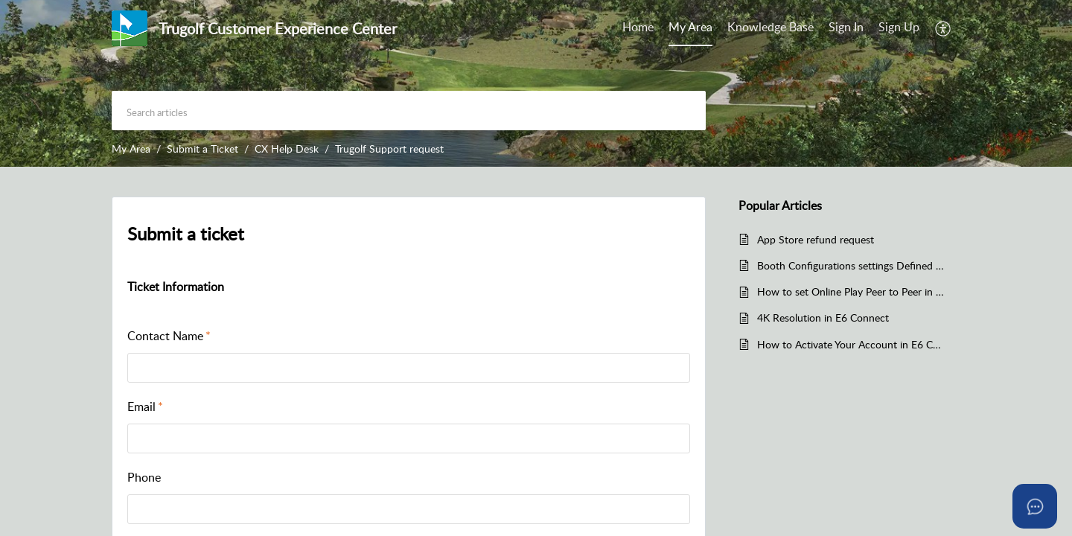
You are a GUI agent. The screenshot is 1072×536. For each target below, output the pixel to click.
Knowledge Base (770, 27)
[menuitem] (638, 28)
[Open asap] (1034, 506)
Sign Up (898, 27)
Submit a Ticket (202, 148)
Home (638, 27)
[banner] (536, 83)
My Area (690, 27)
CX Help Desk (287, 148)
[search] (409, 110)
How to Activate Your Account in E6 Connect (851, 344)
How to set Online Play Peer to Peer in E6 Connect (851, 291)
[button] (943, 28)
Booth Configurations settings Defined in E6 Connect (851, 265)
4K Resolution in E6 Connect (823, 317)
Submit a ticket (185, 233)
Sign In (846, 27)
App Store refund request (815, 239)
